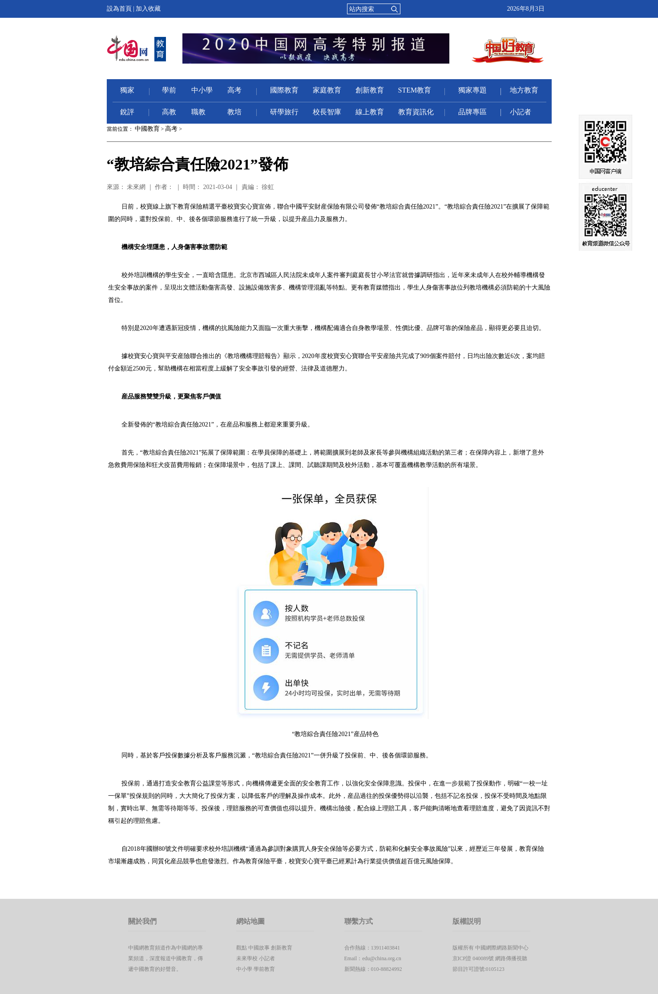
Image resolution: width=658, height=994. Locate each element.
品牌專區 (472, 112)
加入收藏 (148, 8)
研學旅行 (284, 112)
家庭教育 (327, 90)
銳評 (127, 112)
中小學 (202, 90)
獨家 (127, 90)
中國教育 (147, 128)
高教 (169, 112)
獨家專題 (472, 90)
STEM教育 (415, 90)
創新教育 (369, 90)
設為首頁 (119, 8)
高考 (234, 90)
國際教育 (284, 90)
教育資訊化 (416, 112)
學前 (169, 90)
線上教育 (369, 112)
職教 (198, 112)
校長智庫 (327, 112)
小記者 (520, 112)
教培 (234, 112)
